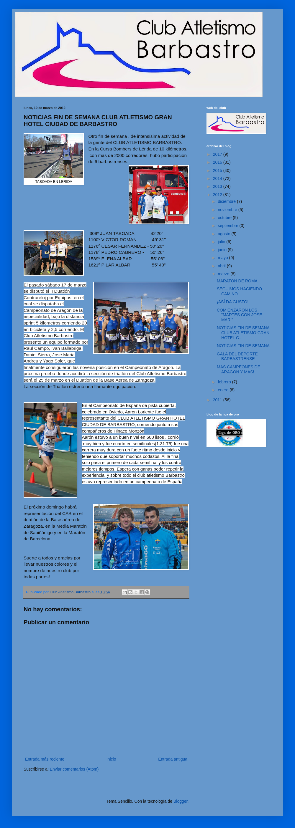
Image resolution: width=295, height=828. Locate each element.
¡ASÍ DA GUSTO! (232, 301)
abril (222, 266)
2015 (218, 170)
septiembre (228, 225)
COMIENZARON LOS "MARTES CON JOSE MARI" (239, 315)
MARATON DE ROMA (237, 281)
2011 (218, 400)
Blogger (180, 801)
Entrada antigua (172, 759)
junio (222, 249)
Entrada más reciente (44, 759)
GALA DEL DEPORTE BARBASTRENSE (237, 356)
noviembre (228, 209)
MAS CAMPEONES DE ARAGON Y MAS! (238, 369)
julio (222, 241)
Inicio (111, 759)
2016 (218, 162)
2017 (218, 154)
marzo (224, 273)
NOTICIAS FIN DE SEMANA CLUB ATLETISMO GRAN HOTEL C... (243, 332)
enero (224, 389)
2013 (218, 186)
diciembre (227, 201)
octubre (225, 217)
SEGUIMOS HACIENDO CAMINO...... (239, 291)
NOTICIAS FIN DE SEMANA (243, 345)
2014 (218, 178)
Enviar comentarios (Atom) (74, 769)
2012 (218, 194)
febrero (225, 382)
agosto (224, 233)
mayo (223, 257)
